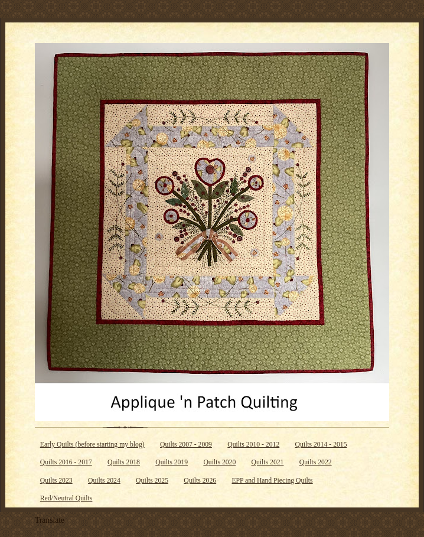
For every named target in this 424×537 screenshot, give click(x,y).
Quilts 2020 (219, 462)
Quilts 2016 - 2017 (66, 462)
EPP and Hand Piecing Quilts (271, 480)
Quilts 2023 (56, 480)
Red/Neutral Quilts (66, 498)
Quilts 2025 (152, 480)
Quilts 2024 (104, 480)
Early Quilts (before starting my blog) (92, 444)
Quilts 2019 (171, 462)
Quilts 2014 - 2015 (321, 444)
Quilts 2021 (268, 462)
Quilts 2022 (315, 462)
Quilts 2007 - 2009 (186, 444)
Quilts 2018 (123, 462)
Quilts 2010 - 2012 (253, 444)
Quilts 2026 (200, 480)
